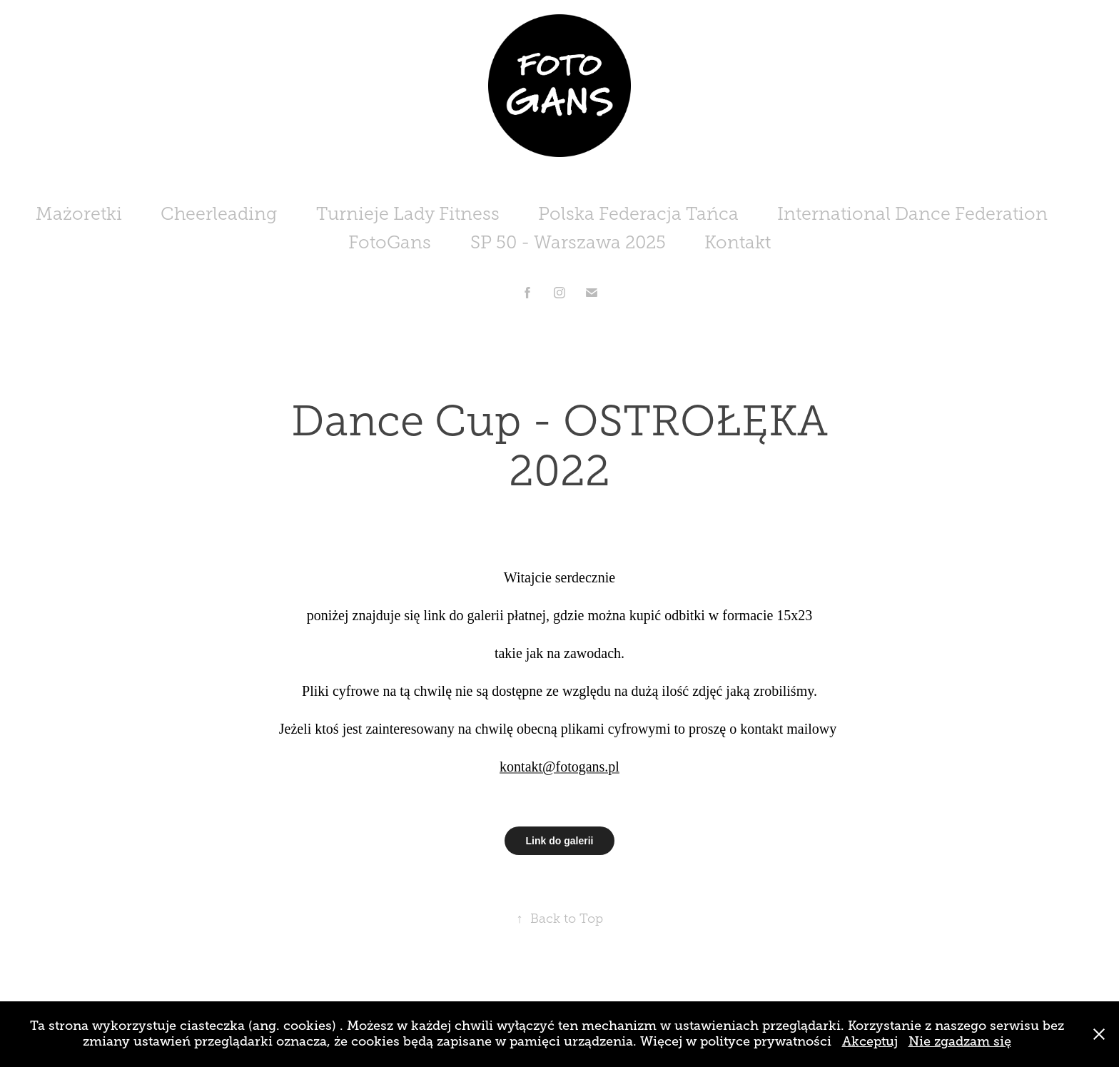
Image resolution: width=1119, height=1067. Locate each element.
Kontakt (737, 242)
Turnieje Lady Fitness (408, 213)
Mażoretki (79, 213)
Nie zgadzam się (959, 1041)
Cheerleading (219, 213)
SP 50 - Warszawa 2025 (568, 242)
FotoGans (389, 242)
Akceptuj (870, 1041)
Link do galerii (560, 840)
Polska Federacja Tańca (638, 213)
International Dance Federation (912, 213)
